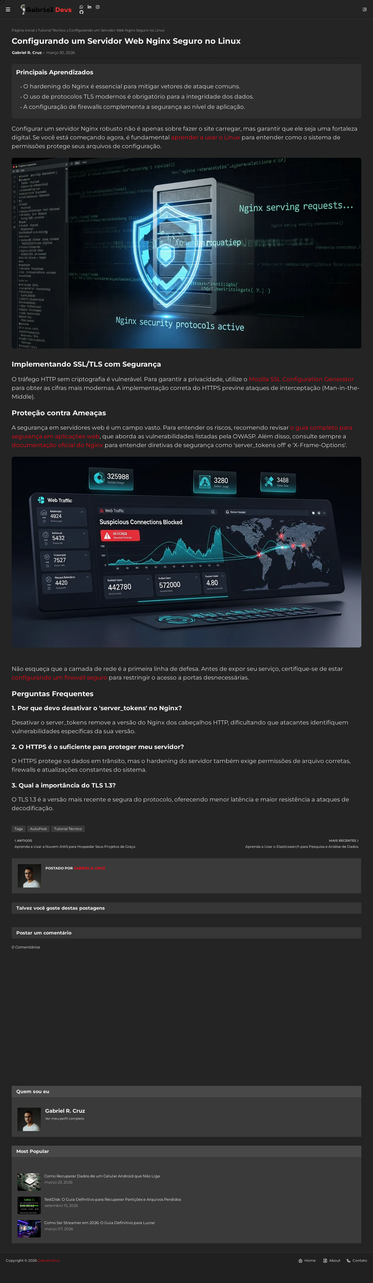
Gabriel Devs (48, 1260)
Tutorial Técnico (52, 30)
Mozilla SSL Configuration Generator (301, 379)
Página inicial (23, 30)
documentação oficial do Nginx (57, 445)
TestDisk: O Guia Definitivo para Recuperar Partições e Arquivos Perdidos (112, 1199)
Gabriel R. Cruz (27, 52)
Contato (356, 1260)
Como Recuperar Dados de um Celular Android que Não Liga (102, 1176)
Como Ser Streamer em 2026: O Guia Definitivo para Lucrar (99, 1222)
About (331, 1260)
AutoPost (38, 829)
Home (307, 1260)
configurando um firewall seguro (59, 677)
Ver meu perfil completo (64, 1118)
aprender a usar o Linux (205, 137)
